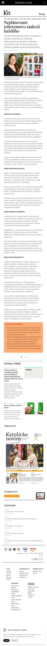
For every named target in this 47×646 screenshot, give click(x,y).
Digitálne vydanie (33, 587)
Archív (35, 559)
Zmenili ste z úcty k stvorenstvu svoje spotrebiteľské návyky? (23, 540)
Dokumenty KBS (16, 599)
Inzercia (8, 573)
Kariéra (8, 575)
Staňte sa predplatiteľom (11, 496)
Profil (21, 19)
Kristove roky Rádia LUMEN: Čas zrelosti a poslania (20, 518)
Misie (24, 19)
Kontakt (8, 571)
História (8, 579)
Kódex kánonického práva (15, 603)
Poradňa (34, 19)
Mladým (39, 19)
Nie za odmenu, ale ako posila (14, 511)
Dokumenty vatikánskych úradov (15, 591)
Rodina (29, 19)
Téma (5, 19)
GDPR (29, 593)
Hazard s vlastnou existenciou (15, 533)
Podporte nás (24, 575)
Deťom (44, 19)
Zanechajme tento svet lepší (14, 526)
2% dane (8, 577)
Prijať (6, 640)
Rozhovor (16, 19)
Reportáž (10, 19)
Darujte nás (23, 577)
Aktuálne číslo (37, 571)
